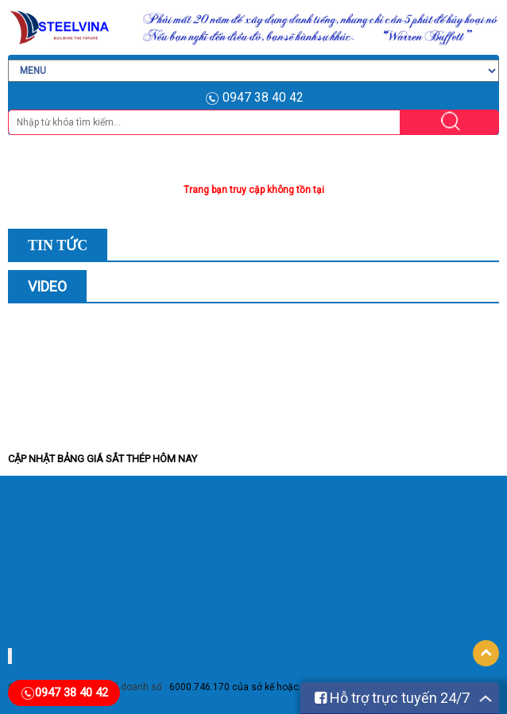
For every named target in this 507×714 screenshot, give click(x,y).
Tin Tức (57, 245)
